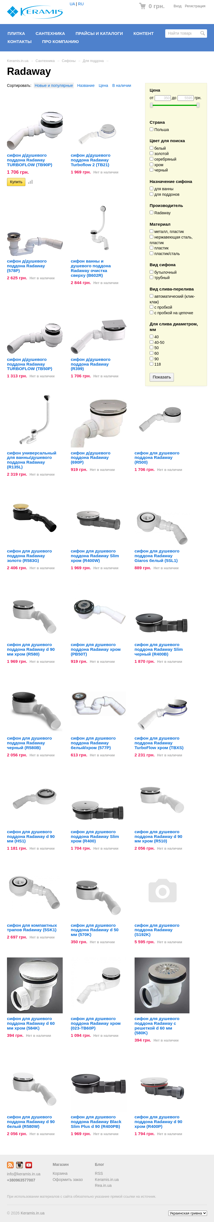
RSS (99, 1173)
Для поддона (93, 61)
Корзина (60, 1173)
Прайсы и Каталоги (99, 33)
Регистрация (195, 6)
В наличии (121, 85)
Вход (178, 6)
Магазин (61, 1164)
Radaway (160, 213)
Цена (103, 85)
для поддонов (164, 194)
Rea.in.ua (103, 1185)
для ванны (161, 189)
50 (154, 348)
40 (154, 337)
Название (86, 85)
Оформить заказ (68, 1179)
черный (159, 170)
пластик (159, 248)
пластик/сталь (165, 253)
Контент (143, 33)
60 (154, 353)
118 (155, 364)
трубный (160, 277)
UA (72, 4)
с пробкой (161, 307)
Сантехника (50, 33)
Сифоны (69, 61)
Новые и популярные (54, 85)
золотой (159, 153)
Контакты (19, 41)
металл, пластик (167, 231)
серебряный (163, 159)
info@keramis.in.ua (23, 1174)
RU (81, 4)
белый (158, 148)
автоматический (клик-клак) (172, 299)
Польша (159, 129)
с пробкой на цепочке (171, 313)
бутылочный (163, 272)
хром (156, 165)
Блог (99, 1164)
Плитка (16, 33)
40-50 (157, 342)
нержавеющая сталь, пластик (171, 240)
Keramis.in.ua (17, 61)
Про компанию (60, 41)
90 (154, 359)
